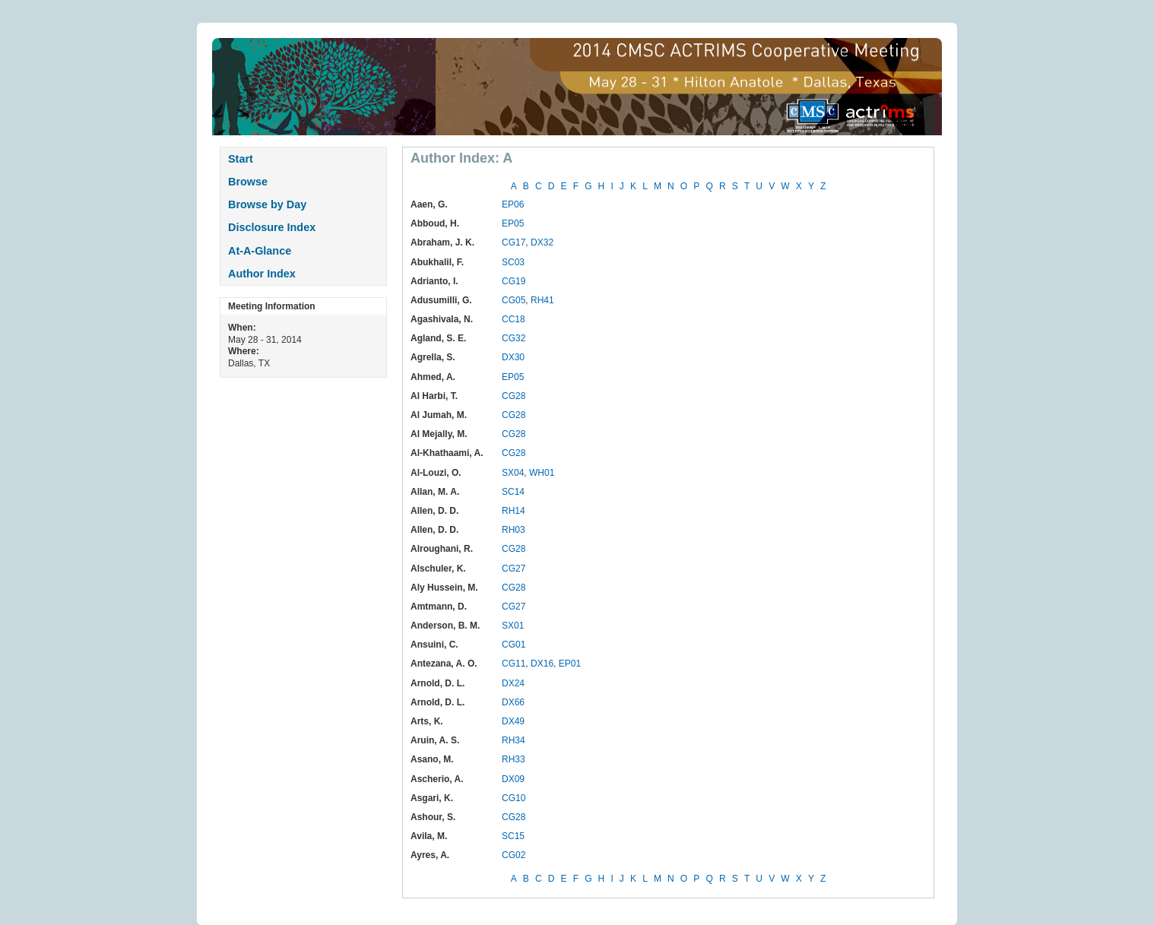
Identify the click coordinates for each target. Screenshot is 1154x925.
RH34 (513, 740)
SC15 (513, 836)
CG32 (513, 338)
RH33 (513, 759)
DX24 (513, 683)
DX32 (542, 242)
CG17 (513, 242)
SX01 (513, 625)
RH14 (513, 510)
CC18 (513, 319)
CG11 (513, 663)
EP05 (513, 223)
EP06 (513, 204)
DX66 (513, 702)
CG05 (513, 300)
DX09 (513, 779)
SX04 (513, 472)
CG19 (513, 281)
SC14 (513, 491)
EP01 (570, 663)
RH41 (542, 300)
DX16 (542, 663)
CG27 (513, 568)
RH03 (513, 529)
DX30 (513, 357)
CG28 (513, 396)
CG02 (513, 855)
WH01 (541, 472)
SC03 (513, 262)
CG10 (513, 798)
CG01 (513, 644)
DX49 (513, 721)
